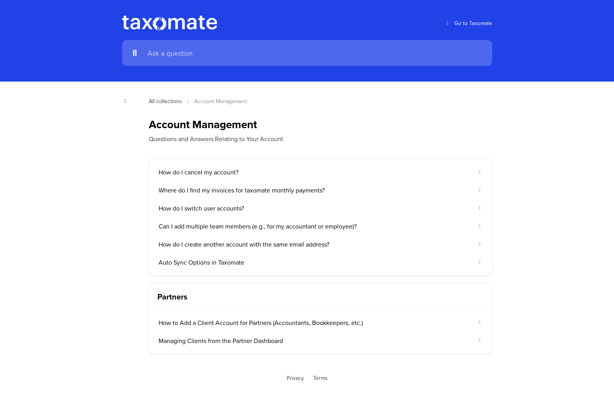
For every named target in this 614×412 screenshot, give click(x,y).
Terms (320, 378)
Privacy (295, 378)
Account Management (220, 101)
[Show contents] (128, 101)
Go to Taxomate (468, 23)
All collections (165, 101)
